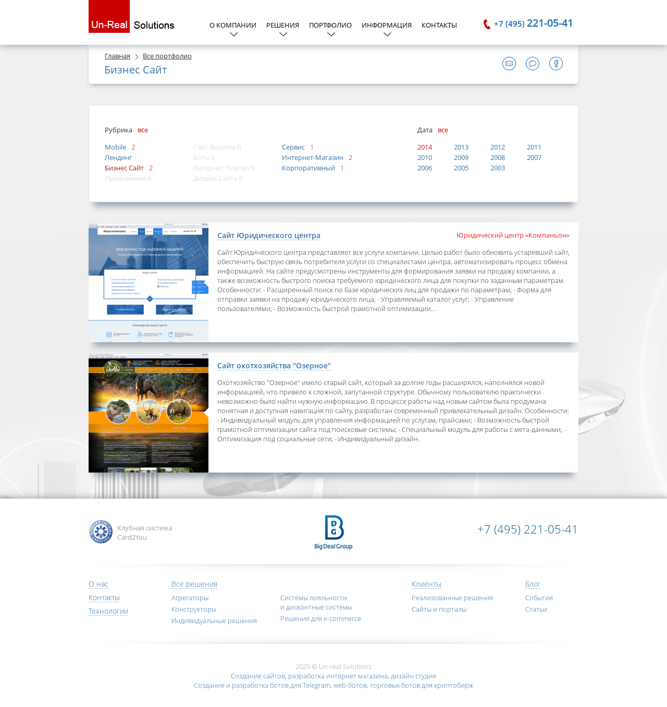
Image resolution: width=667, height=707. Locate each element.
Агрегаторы (189, 597)
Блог (533, 584)
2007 (534, 157)
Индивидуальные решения (214, 620)
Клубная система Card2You (144, 532)
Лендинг (118, 157)
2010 (424, 157)
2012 (497, 147)
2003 (497, 167)
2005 (461, 167)
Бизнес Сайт (124, 167)
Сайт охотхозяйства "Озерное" (274, 365)
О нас (98, 584)
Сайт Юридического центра (268, 235)
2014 (424, 147)
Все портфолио (167, 55)
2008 (497, 157)
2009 (461, 157)
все (143, 129)
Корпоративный (308, 167)
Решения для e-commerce (320, 618)
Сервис (293, 147)
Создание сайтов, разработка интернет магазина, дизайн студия (333, 675)
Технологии (108, 611)
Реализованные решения (452, 597)
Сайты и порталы (439, 609)
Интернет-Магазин (312, 157)
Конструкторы (193, 609)
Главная (117, 55)
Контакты (439, 25)
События (539, 597)
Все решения (194, 584)
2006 (424, 167)
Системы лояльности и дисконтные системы (316, 602)
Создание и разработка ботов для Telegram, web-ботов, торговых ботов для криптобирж (334, 685)
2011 (534, 147)
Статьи (536, 609)
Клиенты (426, 584)
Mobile (115, 147)
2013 (461, 147)
